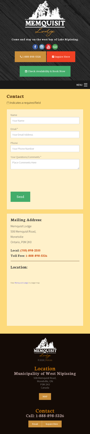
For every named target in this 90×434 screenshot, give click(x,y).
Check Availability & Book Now (45, 71)
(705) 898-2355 (30, 250)
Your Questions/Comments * (45, 162)
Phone (45, 146)
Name (45, 118)
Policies (49, 360)
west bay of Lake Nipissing (60, 39)
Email (35, 423)
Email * (45, 132)
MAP (45, 396)
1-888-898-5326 (30, 56)
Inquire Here (61, 56)
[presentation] (39, 180)
